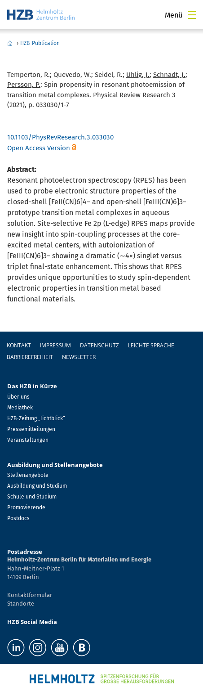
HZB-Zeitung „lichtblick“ (36, 418)
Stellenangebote (28, 475)
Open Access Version (38, 148)
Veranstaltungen (28, 440)
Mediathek (20, 407)
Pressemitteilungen (31, 429)
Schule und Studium (32, 497)
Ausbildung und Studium (37, 486)
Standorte (20, 603)
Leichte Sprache (151, 345)
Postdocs (18, 518)
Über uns (18, 397)
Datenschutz (99, 345)
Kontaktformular (29, 595)
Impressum (55, 345)
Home (10, 43)
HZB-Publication (40, 43)
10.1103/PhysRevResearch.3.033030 (60, 137)
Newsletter (79, 357)
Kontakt (19, 345)
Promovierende (26, 507)
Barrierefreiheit (30, 357)
